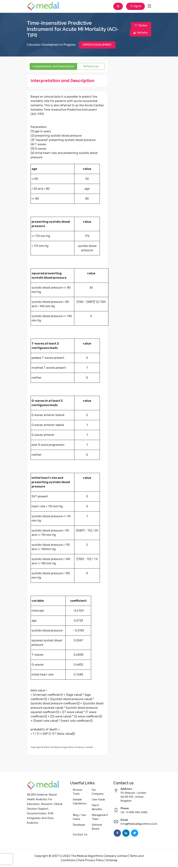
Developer (79, 824)
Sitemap (111, 860)
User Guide (98, 799)
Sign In (135, 6)
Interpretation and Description (53, 66)
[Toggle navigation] (149, 6)
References (91, 66)
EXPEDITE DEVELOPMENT (97, 44)
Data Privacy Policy (91, 860)
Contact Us (80, 834)
